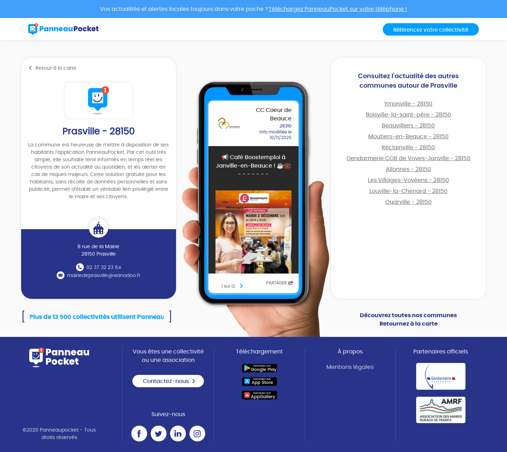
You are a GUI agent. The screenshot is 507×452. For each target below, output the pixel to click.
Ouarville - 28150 (408, 202)
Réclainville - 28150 (408, 147)
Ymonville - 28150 (408, 104)
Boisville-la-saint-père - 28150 (408, 115)
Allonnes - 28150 (408, 169)
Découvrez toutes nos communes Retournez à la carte (408, 320)
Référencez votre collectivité (430, 30)
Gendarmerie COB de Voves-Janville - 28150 (408, 158)
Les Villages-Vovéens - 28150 (408, 180)
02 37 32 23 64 (103, 267)
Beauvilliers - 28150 (408, 125)
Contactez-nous (169, 381)
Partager (279, 283)
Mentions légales (350, 367)
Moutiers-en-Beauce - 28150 (408, 136)
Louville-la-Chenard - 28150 (408, 191)
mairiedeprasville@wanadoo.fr (103, 275)
